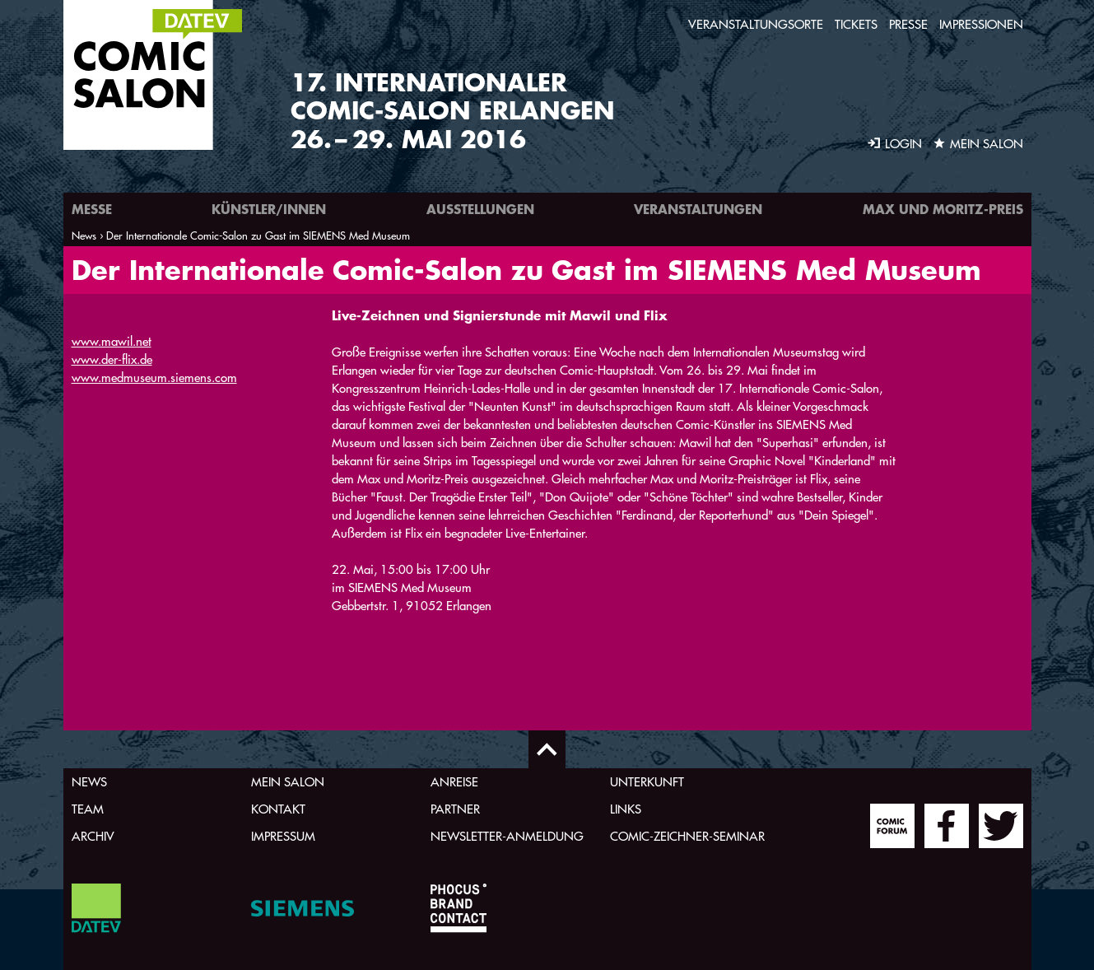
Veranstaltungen (698, 208)
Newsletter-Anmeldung (507, 836)
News (89, 782)
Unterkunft (647, 782)
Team (88, 809)
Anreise (454, 782)
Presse (908, 24)
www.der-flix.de (112, 359)
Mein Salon (287, 782)
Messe (92, 208)
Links (625, 809)
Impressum (283, 836)
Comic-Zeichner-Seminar (687, 836)
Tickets (856, 24)
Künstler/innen (269, 208)
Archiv (93, 836)
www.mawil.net (111, 341)
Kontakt (278, 809)
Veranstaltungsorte (755, 24)
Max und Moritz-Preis (943, 208)
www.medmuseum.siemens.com (154, 377)
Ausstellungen (480, 208)
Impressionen (981, 24)
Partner (455, 809)
